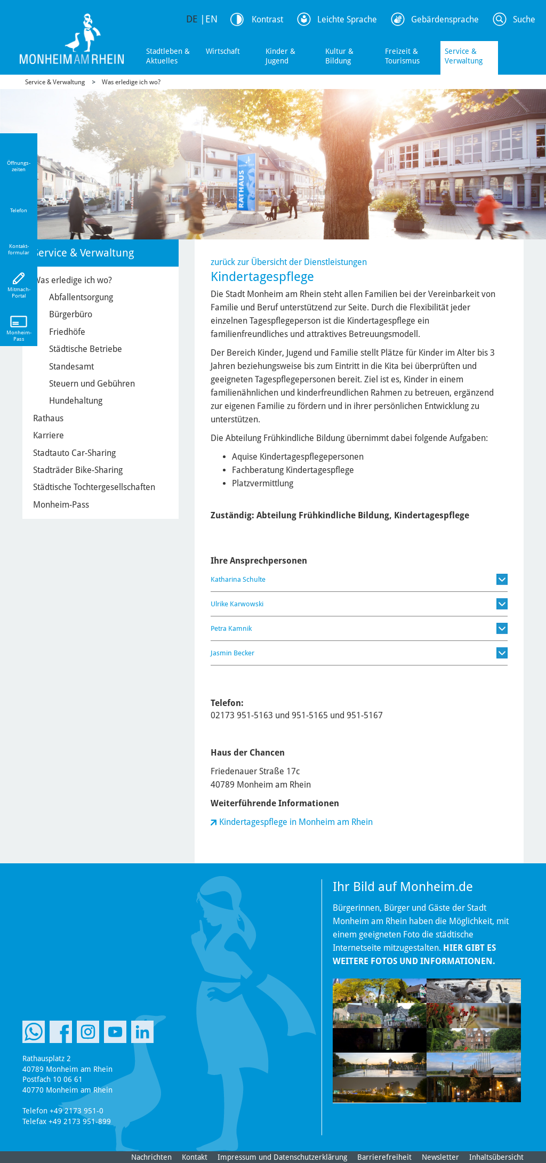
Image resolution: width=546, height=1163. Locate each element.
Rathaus (48, 418)
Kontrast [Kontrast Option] (267, 19)
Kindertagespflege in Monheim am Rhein (296, 822)
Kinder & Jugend (280, 56)
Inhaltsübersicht (496, 1157)
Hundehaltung (75, 401)
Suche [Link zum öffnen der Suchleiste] (524, 19)
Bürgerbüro (70, 314)
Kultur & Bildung (339, 56)
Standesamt (71, 367)
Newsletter (440, 1157)
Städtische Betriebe (85, 349)
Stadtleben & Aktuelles (168, 56)
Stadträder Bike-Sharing (78, 470)
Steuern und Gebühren (92, 384)
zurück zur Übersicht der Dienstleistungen (289, 262)
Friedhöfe (67, 332)
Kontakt (194, 1157)
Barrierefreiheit (384, 1157)
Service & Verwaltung (464, 56)
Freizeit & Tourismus (402, 56)
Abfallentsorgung (81, 297)
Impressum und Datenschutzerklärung (282, 1157)
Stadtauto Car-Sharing (74, 453)
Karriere (48, 435)
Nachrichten (151, 1157)
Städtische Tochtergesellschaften (94, 487)
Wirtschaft (223, 51)
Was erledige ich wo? (131, 82)
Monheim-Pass (61, 505)
